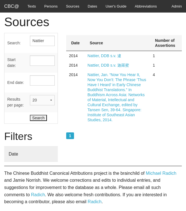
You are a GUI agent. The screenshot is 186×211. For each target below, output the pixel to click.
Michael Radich (161, 173)
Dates (92, 6)
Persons (51, 6)
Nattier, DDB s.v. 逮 (104, 56)
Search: (14, 43)
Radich (38, 194)
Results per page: (15, 102)
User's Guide (116, 6)
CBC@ (11, 6)
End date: (15, 82)
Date (13, 154)
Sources (72, 6)
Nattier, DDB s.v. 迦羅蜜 (108, 65)
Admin (176, 6)
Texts (31, 6)
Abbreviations (146, 6)
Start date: (11, 62)
